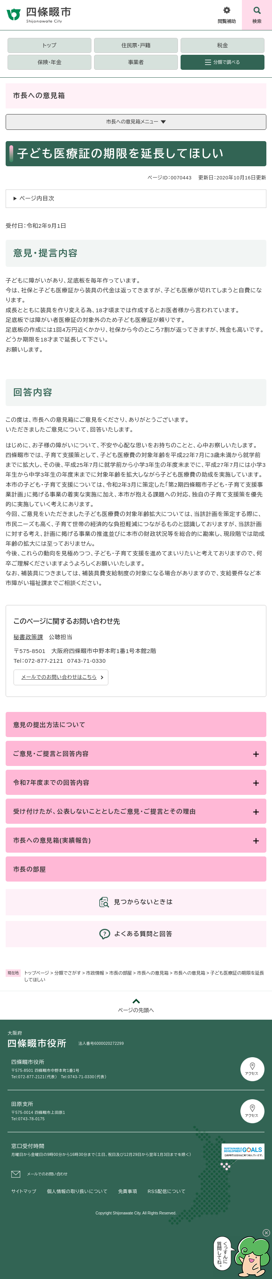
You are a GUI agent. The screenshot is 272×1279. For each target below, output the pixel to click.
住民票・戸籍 (136, 45)
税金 (222, 45)
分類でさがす (67, 973)
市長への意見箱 (153, 973)
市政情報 (95, 973)
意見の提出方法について (49, 725)
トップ (49, 45)
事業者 (136, 62)
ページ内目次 (37, 198)
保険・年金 (49, 62)
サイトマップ (23, 1191)
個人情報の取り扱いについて (77, 1191)
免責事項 (127, 1191)
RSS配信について (167, 1191)
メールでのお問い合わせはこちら (59, 677)
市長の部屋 (120, 973)
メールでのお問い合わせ (47, 1174)
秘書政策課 (28, 637)
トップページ (36, 973)
